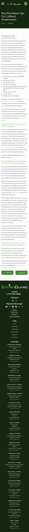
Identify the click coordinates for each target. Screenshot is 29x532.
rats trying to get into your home (10, 147)
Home (14, 324)
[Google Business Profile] (13, 300)
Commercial (14, 329)
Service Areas (14, 332)
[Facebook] (16, 300)
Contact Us (14, 337)
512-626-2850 (14, 294)
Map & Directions (14, 352)
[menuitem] (14, 310)
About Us (14, 334)
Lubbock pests (15, 192)
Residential (14, 326)
